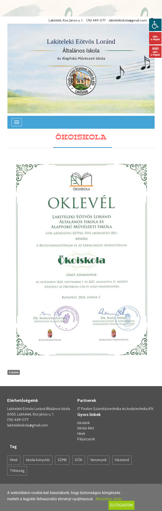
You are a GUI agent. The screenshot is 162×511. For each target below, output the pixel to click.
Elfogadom (121, 505)
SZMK (62, 460)
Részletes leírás (109, 499)
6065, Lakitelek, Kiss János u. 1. (30, 414)
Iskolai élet (85, 428)
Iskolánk (83, 423)
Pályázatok (86, 439)
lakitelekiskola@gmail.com (27, 425)
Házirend (122, 460)
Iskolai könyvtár (38, 460)
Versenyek (98, 460)
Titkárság (17, 470)
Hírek (81, 433)
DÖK (78, 460)
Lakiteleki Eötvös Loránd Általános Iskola (38, 409)
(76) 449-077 (17, 420)
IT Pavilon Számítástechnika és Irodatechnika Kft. (115, 409)
